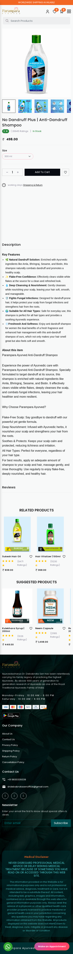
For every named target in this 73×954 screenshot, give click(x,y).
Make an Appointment (52, 946)
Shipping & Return (33, 185)
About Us (7, 733)
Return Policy (9, 756)
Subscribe (61, 823)
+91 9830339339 (14, 779)
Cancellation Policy (13, 762)
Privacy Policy (10, 745)
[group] (8, 106)
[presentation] (29, 838)
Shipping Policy (11, 751)
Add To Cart (42, 172)
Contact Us (8, 739)
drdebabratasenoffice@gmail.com (25, 787)
